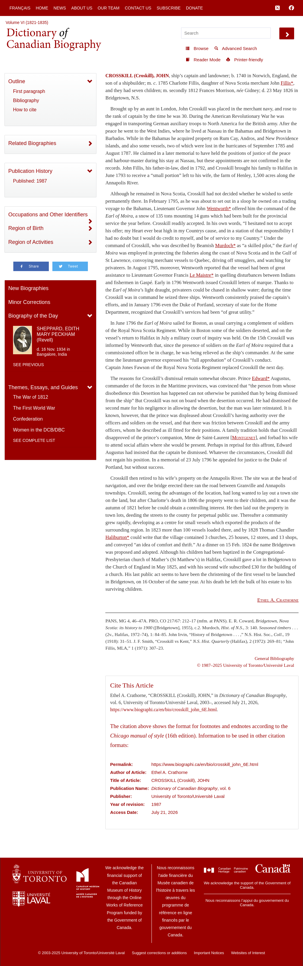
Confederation (28, 418)
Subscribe (168, 8)
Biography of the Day (33, 316)
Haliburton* (117, 537)
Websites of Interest (248, 953)
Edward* (261, 378)
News (60, 8)
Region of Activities (30, 242)
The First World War (34, 407)
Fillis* (287, 83)
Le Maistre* (202, 275)
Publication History (30, 171)
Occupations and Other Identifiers (48, 215)
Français (19, 8)
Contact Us (138, 8)
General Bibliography (274, 658)
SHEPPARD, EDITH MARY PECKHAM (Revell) (58, 334)
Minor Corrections (29, 302)
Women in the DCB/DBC (39, 429)
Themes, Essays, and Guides (43, 387)
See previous (28, 364)
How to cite (24, 109)
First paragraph (29, 91)
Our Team (109, 8)
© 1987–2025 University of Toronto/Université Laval (245, 665)
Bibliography (26, 100)
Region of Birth (25, 228)
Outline (16, 81)
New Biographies (28, 288)
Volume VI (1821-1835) (27, 22)
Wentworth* (219, 208)
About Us (81, 8)
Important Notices (209, 953)
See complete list (34, 440)
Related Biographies (32, 143)
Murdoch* (225, 245)
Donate (194, 8)
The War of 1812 (30, 397)
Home (42, 8)
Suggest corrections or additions (159, 953)
